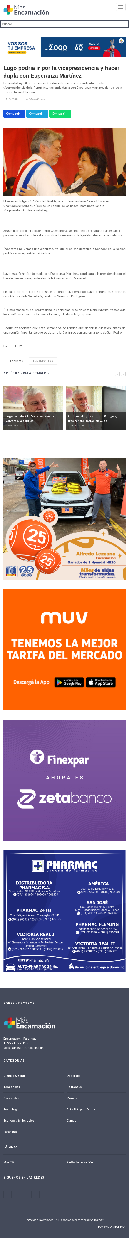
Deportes (73, 1075)
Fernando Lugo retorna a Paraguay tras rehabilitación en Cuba (92, 418)
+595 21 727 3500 (16, 1043)
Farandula (10, 1132)
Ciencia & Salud (14, 1075)
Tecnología (11, 1109)
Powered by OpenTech (112, 1226)
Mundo (72, 1098)
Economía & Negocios (18, 1120)
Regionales (75, 1087)
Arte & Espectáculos (81, 1109)
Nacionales (11, 1098)
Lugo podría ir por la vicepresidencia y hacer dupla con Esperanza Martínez (61, 72)
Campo (71, 1120)
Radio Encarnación (80, 1162)
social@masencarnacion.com (23, 1047)
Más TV (8, 1162)
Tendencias (11, 1087)
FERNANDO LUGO (43, 361)
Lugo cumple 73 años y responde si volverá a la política (31, 418)
